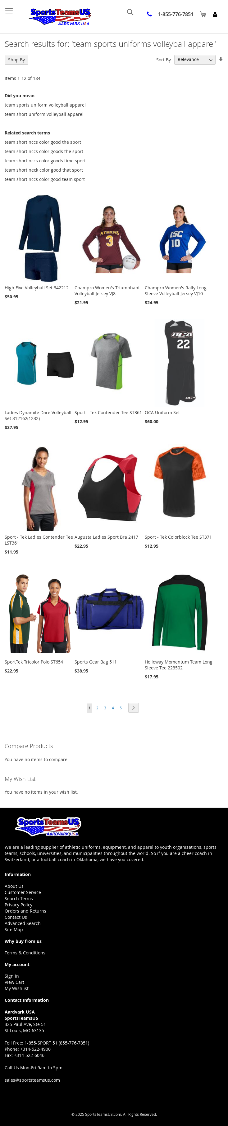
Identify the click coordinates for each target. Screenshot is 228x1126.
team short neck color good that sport (44, 170)
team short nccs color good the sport (43, 142)
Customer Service (23, 892)
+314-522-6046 (29, 1055)
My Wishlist (17, 988)
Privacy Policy (18, 905)
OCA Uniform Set (162, 412)
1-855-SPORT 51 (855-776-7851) (57, 1043)
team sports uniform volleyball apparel (45, 105)
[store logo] (60, 16)
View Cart (14, 982)
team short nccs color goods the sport (44, 151)
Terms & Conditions (25, 953)
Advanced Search (23, 923)
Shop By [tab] (16, 60)
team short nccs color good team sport (45, 179)
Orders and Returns (25, 911)
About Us (14, 886)
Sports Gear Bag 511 (96, 662)
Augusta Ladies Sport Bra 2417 (106, 537)
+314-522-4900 (35, 1049)
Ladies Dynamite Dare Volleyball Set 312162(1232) (38, 415)
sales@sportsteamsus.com (32, 1080)
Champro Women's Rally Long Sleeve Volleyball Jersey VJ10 (176, 290)
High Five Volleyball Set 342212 (37, 288)
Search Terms (19, 898)
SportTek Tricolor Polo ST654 (34, 662)
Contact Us (16, 917)
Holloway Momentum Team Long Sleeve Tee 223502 (178, 665)
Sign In (12, 976)
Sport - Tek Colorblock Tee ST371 (178, 537)
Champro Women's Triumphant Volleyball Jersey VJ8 (107, 290)
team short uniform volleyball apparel (44, 114)
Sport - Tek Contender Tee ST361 (108, 412)
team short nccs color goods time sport (45, 161)
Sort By (163, 59)
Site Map (14, 929)
